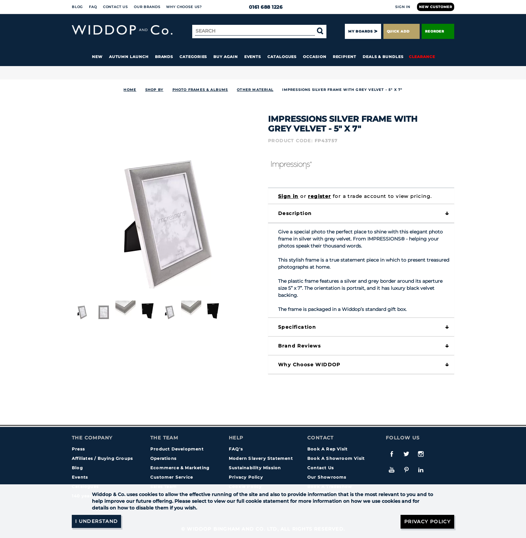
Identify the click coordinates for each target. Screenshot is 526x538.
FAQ (93, 7)
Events (252, 56)
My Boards (360, 31)
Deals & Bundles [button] (383, 56)
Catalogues (282, 56)
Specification (297, 327)
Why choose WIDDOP (309, 365)
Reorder (438, 31)
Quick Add (401, 31)
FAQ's (236, 448)
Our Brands (147, 7)
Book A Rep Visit (327, 448)
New (97, 56)
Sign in (288, 196)
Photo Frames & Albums (200, 90)
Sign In (402, 7)
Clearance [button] (422, 56)
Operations (163, 458)
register (319, 196)
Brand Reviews (299, 346)
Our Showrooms (327, 477)
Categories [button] (193, 56)
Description (295, 213)
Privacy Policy (246, 477)
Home (129, 90)
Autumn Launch (129, 56)
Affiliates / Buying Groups (102, 458)
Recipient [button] (344, 56)
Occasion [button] (314, 56)
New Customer (435, 7)
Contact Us (115, 7)
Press (78, 448)
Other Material (255, 90)
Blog (77, 7)
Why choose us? (184, 7)
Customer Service (171, 477)
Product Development (177, 448)
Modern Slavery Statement (261, 458)
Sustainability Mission (255, 467)
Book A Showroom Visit (336, 458)
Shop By (154, 90)
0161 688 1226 (263, 7)
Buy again (225, 56)
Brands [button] (164, 56)
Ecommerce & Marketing (179, 467)
